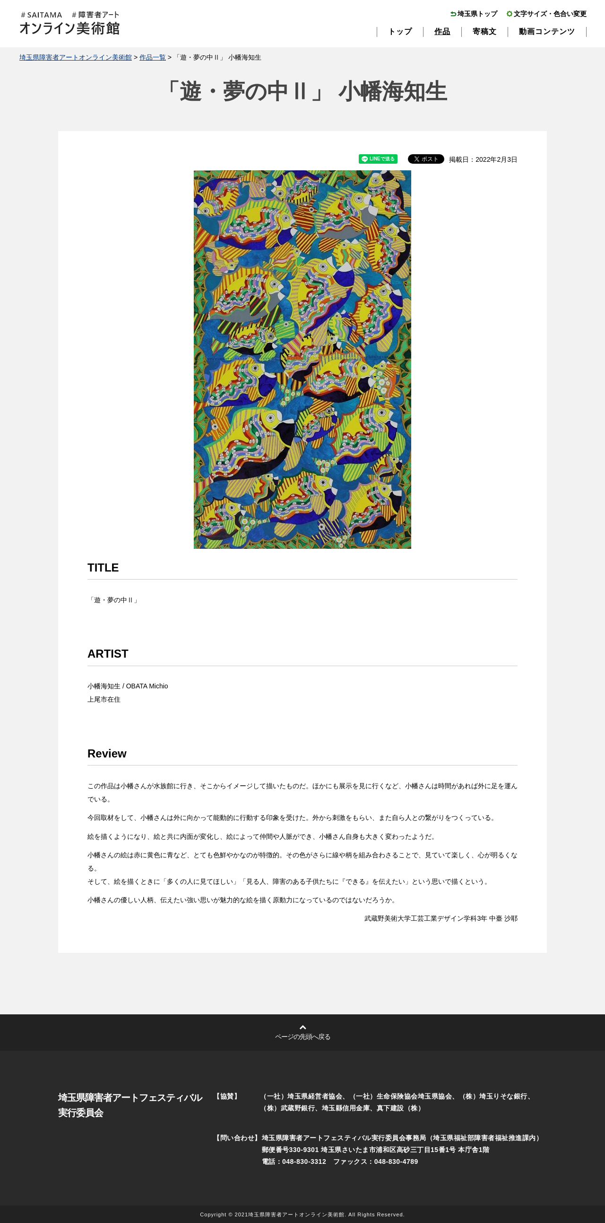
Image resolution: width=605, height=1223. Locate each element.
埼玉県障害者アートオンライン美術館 (75, 57)
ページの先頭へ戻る (302, 1036)
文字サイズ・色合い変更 (550, 14)
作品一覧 (152, 57)
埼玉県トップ (477, 14)
